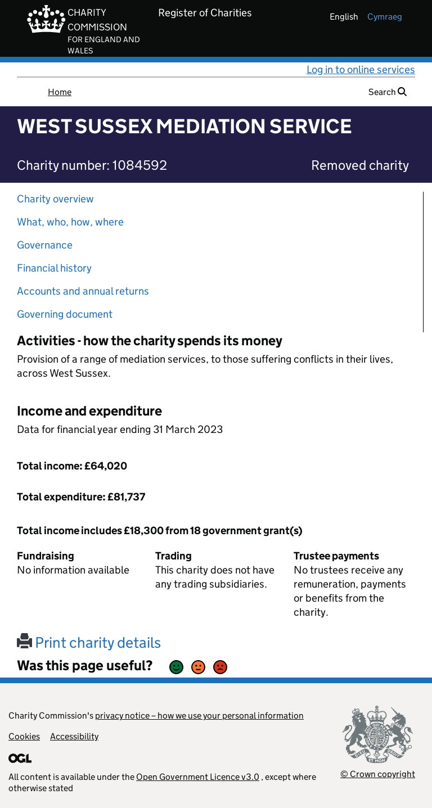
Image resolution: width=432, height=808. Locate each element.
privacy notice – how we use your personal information (199, 715)
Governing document (64, 314)
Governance (45, 244)
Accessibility (74, 736)
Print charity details (89, 642)
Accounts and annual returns (83, 291)
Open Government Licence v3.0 (197, 776)
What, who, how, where (70, 221)
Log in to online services (361, 69)
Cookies (24, 736)
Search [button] (387, 92)
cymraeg (384, 16)
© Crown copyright (377, 774)
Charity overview (55, 198)
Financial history (54, 267)
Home (59, 92)
